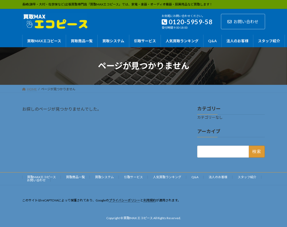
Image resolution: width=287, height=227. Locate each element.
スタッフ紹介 (247, 177)
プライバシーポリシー (124, 200)
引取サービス (133, 177)
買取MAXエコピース (41, 177)
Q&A (194, 177)
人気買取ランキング (167, 177)
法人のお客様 (218, 177)
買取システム (104, 177)
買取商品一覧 (75, 177)
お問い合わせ (243, 21)
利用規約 (149, 200)
